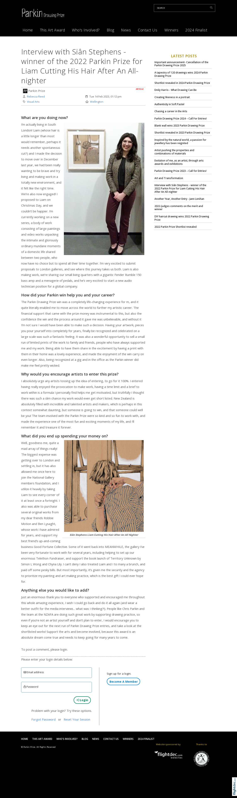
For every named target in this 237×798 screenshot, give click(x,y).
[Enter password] (56, 687)
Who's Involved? (86, 30)
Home (28, 30)
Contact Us (147, 30)
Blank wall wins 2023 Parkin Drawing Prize (179, 125)
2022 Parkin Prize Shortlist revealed (175, 227)
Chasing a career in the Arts (170, 111)
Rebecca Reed (36, 96)
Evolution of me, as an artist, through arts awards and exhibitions (179, 162)
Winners (171, 30)
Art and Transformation (168, 178)
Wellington (96, 102)
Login (82, 700)
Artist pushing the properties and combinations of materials (174, 151)
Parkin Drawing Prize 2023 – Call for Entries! (180, 171)
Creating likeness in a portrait (172, 97)
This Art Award (52, 30)
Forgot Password (43, 719)
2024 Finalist (196, 30)
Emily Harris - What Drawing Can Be (175, 90)
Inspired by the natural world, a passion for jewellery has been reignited (180, 141)
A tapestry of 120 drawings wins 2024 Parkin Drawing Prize (181, 74)
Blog (110, 30)
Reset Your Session (77, 719)
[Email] (56, 672)
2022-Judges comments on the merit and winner (178, 207)
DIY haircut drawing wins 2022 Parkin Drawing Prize (181, 218)
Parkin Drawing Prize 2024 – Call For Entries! (180, 118)
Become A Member (123, 682)
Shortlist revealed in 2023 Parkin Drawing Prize (182, 132)
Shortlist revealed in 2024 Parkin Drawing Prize (182, 83)
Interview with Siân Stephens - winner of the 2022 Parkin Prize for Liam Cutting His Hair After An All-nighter (180, 188)
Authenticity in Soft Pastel (169, 104)
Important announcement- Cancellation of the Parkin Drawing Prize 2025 (181, 63)
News (126, 30)
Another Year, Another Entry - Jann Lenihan (179, 199)
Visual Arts (33, 102)
